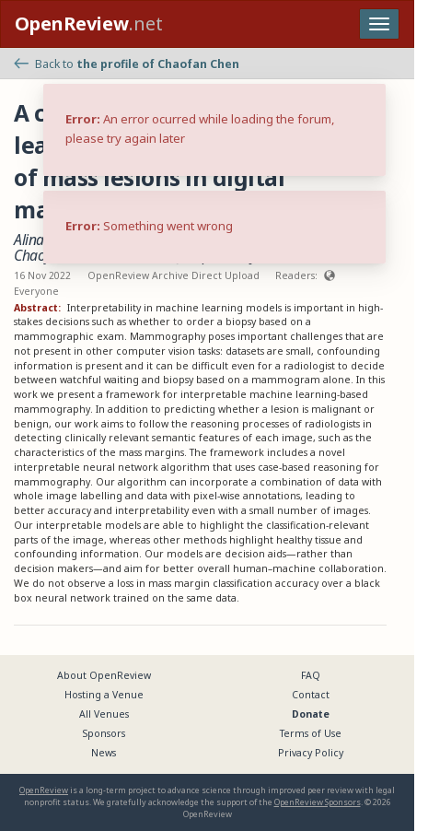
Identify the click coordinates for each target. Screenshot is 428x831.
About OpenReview (104, 675)
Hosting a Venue (104, 694)
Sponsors (104, 733)
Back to (126, 64)
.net (89, 23)
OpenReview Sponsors (317, 802)
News (103, 752)
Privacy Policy (310, 752)
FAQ (310, 675)
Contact (311, 694)
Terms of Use (310, 733)
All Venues (104, 714)
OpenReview (43, 790)
